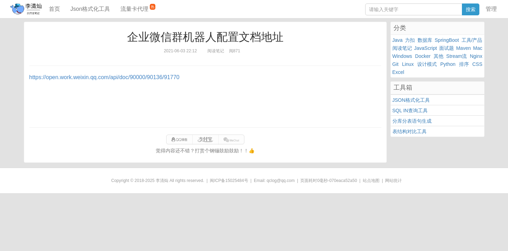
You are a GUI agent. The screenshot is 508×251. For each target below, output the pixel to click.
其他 (438, 56)
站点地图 (371, 180)
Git (395, 64)
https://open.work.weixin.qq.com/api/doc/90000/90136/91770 (104, 77)
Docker (422, 56)
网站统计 (393, 180)
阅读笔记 (402, 48)
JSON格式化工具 (411, 100)
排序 (464, 64)
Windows (402, 56)
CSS (477, 64)
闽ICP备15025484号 (229, 180)
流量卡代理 (137, 8)
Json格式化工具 (90, 9)
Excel (398, 72)
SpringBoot (447, 40)
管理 (491, 9)
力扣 (410, 40)
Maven (463, 48)
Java (397, 40)
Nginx (476, 56)
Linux (407, 64)
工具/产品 (472, 40)
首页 (54, 9)
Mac (477, 48)
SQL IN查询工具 (410, 110)
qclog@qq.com (281, 180)
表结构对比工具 (409, 131)
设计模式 (427, 64)
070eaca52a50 (343, 180)
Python (448, 64)
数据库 (425, 40)
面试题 (446, 48)
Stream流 (456, 56)
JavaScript (425, 48)
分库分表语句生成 (412, 121)
